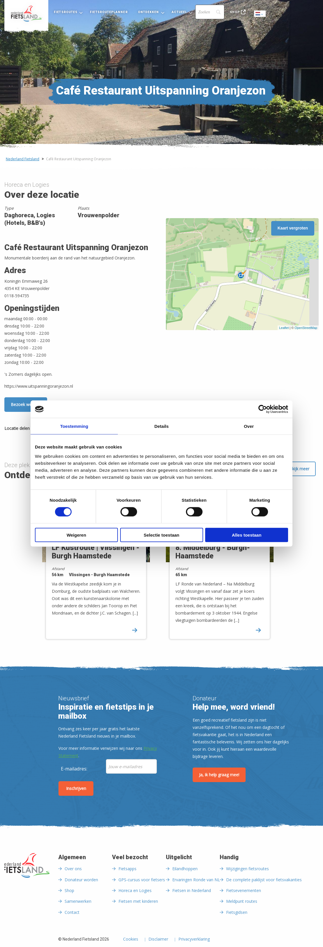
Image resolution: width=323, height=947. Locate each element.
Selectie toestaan (162, 534)
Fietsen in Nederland (191, 890)
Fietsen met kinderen (138, 901)
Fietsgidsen (236, 912)
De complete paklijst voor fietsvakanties (264, 879)
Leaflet (284, 328)
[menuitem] (26, 13)
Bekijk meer (298, 468)
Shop (235, 12)
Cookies (130, 939)
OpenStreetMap (305, 328)
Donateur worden (81, 879)
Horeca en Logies (135, 890)
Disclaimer (158, 939)
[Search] (209, 12)
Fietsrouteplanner (108, 12)
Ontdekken (148, 12)
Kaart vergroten (293, 228)
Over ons (73, 868)
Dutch (260, 14)
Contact (72, 912)
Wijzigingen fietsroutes (247, 868)
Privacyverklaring (194, 939)
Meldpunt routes (241, 901)
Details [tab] (161, 426)
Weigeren (76, 534)
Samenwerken (78, 901)
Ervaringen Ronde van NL (196, 879)
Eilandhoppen (185, 868)
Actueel (179, 12)
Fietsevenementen (243, 890)
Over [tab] (249, 426)
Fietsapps (127, 868)
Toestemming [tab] (74, 426)
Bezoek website (26, 404)
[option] (100, 567)
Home (26, 13)
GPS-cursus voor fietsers (141, 879)
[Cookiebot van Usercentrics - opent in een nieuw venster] (262, 409)
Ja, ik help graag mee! (219, 774)
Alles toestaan (247, 534)
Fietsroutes (65, 12)
